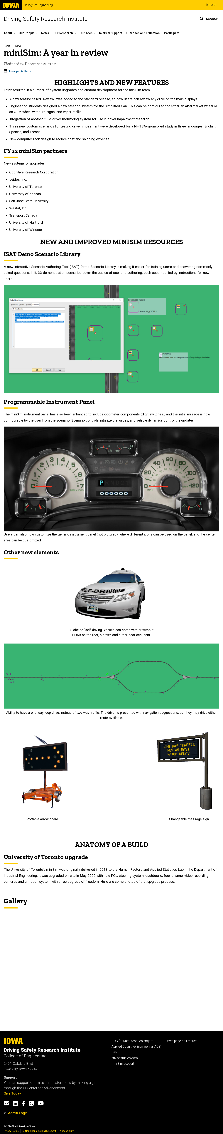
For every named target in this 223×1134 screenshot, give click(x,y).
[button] (209, 18)
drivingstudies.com (125, 1058)
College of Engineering (38, 5)
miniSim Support (110, 33)
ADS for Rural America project (132, 1041)
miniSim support (123, 1063)
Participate (172, 33)
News (45, 33)
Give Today (12, 1093)
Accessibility (67, 1131)
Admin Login (18, 1113)
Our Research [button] (63, 33)
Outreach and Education (143, 33)
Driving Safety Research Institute (45, 19)
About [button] (8, 33)
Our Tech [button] (86, 33)
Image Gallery (20, 71)
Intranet (211, 4)
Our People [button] (27, 33)
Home (7, 45)
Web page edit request (183, 1041)
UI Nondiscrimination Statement (39, 1131)
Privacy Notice (11, 1131)
